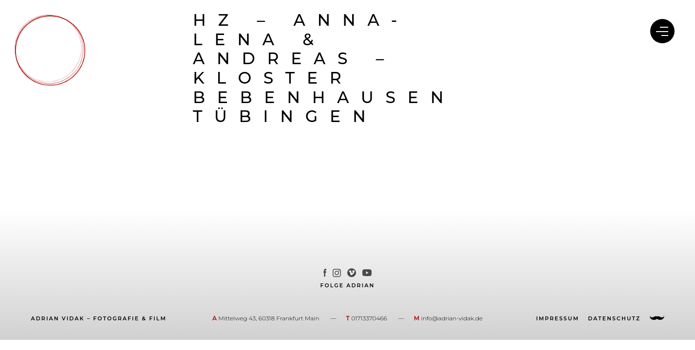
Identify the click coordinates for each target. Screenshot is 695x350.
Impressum (557, 319)
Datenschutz (614, 319)
